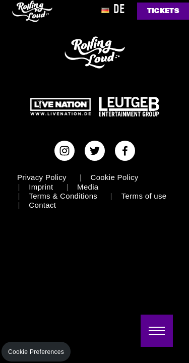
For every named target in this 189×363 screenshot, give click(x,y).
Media (87, 187)
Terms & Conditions (63, 196)
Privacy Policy (42, 177)
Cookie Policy (115, 177)
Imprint (41, 187)
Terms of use (144, 196)
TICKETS (163, 11)
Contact (42, 205)
